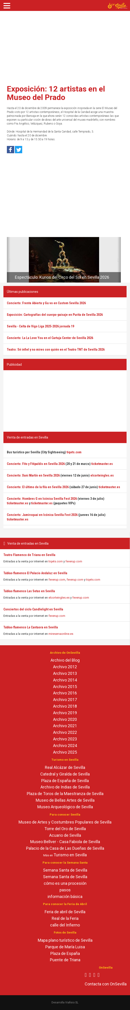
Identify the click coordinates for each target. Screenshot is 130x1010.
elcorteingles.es (59, 597)
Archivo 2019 (65, 712)
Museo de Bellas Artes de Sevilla (65, 800)
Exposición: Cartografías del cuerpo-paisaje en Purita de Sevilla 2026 (55, 314)
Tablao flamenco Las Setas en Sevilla (29, 591)
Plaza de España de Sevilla (65, 780)
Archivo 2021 (65, 725)
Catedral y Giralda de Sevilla (65, 774)
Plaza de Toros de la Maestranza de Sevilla (65, 793)
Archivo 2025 (65, 752)
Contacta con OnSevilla (106, 984)
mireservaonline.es (61, 633)
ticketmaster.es (102, 464)
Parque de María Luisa (65, 946)
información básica (65, 896)
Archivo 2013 (65, 673)
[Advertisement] (65, 46)
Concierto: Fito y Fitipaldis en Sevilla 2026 (36, 464)
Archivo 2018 (65, 706)
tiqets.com (56, 561)
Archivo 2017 (65, 699)
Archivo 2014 (65, 680)
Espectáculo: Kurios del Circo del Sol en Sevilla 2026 (62, 277)
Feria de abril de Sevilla (65, 911)
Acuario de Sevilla (65, 835)
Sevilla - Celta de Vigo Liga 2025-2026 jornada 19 (40, 326)
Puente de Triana (65, 959)
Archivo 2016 (65, 693)
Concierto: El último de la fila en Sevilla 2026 (38, 487)
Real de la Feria (65, 918)
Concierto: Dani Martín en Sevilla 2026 (33, 475)
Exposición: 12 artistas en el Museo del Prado (56, 93)
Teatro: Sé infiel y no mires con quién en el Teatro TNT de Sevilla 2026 (56, 349)
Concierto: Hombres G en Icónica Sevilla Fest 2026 (42, 498)
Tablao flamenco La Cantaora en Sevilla (30, 627)
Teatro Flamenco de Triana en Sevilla (29, 555)
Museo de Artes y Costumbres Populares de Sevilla (65, 822)
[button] (8, 260)
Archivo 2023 (65, 739)
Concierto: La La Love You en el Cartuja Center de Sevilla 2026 (50, 338)
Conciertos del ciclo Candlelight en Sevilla (33, 609)
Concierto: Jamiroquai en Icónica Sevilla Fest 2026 (42, 515)
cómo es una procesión (65, 883)
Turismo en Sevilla (70, 854)
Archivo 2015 (65, 686)
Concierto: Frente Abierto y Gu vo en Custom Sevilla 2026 (46, 303)
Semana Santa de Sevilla (65, 870)
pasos (65, 890)
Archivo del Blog (65, 660)
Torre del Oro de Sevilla (65, 828)
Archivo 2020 (65, 719)
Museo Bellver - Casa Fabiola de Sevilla (65, 841)
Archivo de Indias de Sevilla (65, 787)
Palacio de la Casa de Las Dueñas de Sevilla (65, 848)
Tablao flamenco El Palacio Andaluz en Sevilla (35, 573)
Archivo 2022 (65, 732)
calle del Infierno (65, 925)
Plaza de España (65, 953)
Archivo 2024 (65, 745)
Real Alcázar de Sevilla (65, 767)
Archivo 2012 (65, 666)
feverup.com (73, 561)
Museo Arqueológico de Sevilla (65, 806)
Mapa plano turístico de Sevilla (65, 940)
